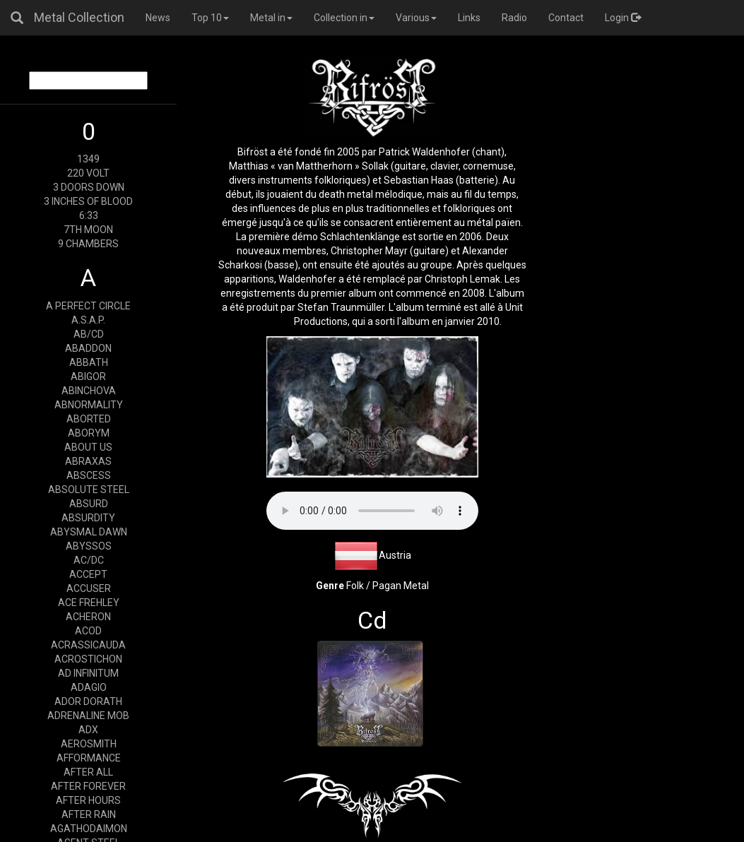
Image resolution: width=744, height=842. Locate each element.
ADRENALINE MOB (88, 715)
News (158, 17)
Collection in (344, 17)
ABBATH (88, 362)
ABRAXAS (88, 461)
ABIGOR (88, 376)
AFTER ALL (88, 772)
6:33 (88, 215)
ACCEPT (88, 574)
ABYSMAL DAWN (88, 532)
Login (623, 17)
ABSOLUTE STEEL (88, 489)
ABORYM (89, 433)
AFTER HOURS (88, 800)
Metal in (271, 17)
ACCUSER (88, 588)
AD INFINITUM (88, 673)
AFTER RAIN (88, 814)
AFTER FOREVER (88, 786)
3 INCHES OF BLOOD (88, 201)
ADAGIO (89, 687)
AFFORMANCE (89, 758)
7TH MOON (88, 229)
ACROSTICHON (88, 659)
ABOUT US (88, 447)
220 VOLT (88, 173)
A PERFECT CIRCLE (88, 306)
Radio (514, 17)
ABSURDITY (88, 517)
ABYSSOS (89, 546)
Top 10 (210, 17)
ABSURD (88, 503)
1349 (88, 159)
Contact (566, 17)
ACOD (88, 630)
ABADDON (88, 348)
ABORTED (88, 419)
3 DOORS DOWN (88, 187)
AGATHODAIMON (88, 828)
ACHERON (88, 616)
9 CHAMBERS (88, 243)
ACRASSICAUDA (88, 645)
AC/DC (88, 560)
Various (416, 17)
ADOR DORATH (88, 701)
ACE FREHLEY (88, 602)
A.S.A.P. (88, 320)
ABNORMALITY (88, 404)
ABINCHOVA (88, 390)
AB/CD (88, 334)
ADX (88, 729)
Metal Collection (79, 17)
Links (469, 17)
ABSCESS (88, 475)
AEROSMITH (89, 743)
